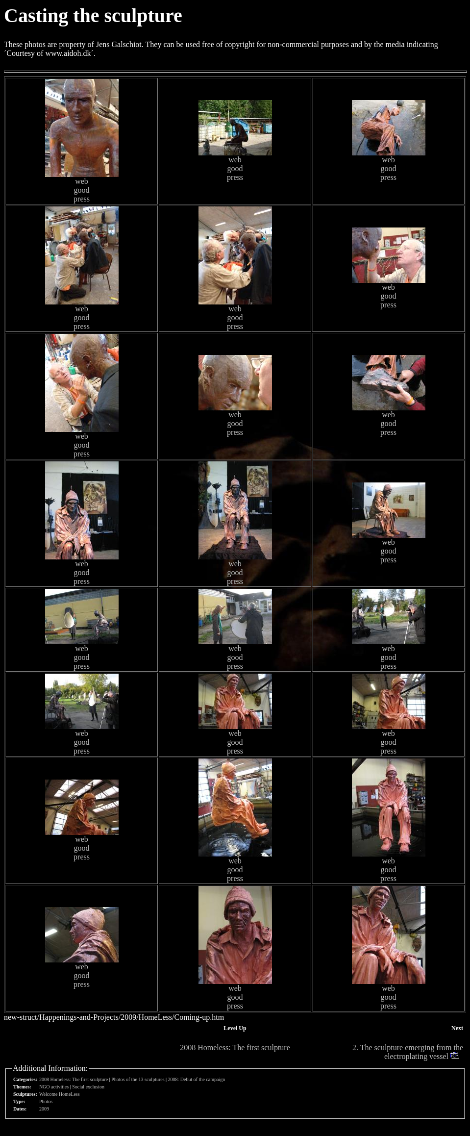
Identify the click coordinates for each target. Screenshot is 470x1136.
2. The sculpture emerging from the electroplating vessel (407, 1051)
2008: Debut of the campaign (196, 1079)
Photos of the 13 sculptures (137, 1079)
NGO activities (54, 1086)
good (82, 190)
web (81, 181)
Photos (45, 1101)
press (82, 199)
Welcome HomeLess (59, 1094)
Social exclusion (88, 1086)
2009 (44, 1108)
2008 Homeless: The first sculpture (235, 1047)
